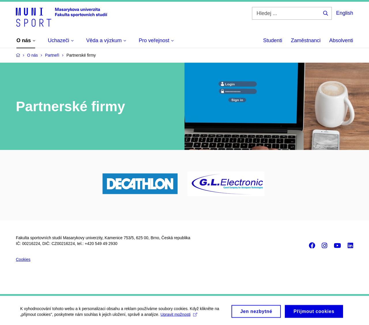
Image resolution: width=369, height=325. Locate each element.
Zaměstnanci (306, 40)
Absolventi (341, 40)
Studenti (272, 40)
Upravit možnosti (179, 316)
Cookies (23, 259)
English (344, 13)
